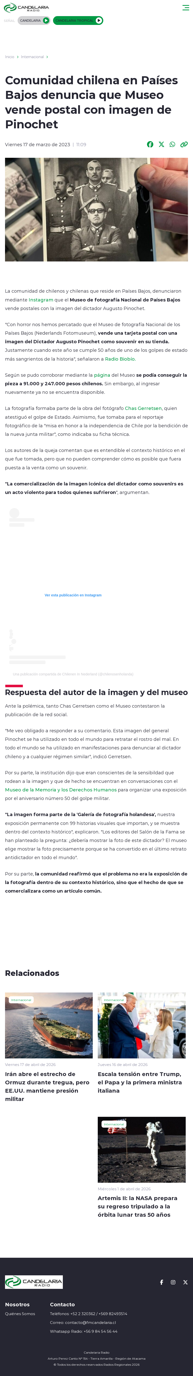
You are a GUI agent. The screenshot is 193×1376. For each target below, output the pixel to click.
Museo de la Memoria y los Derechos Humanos (61, 790)
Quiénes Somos (20, 1314)
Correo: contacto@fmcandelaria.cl (83, 1322)
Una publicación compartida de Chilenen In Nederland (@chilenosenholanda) (73, 674)
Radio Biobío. (120, 359)
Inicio (9, 57)
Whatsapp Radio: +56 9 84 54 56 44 (83, 1331)
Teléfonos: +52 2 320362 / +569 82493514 (88, 1314)
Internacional (32, 57)
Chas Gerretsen (143, 408)
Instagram (41, 300)
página (102, 375)
